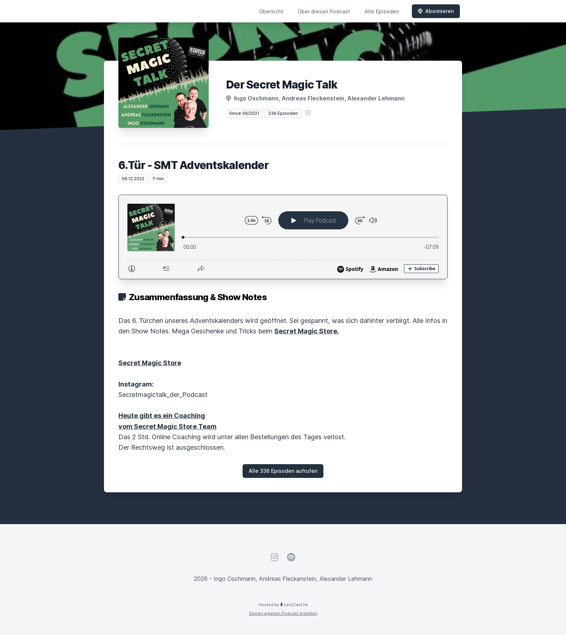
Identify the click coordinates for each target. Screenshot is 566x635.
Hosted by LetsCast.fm (283, 604)
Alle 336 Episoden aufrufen (283, 471)
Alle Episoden (382, 11)
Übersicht (271, 11)
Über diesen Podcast (324, 11)
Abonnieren (436, 11)
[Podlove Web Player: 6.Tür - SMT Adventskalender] (283, 237)
